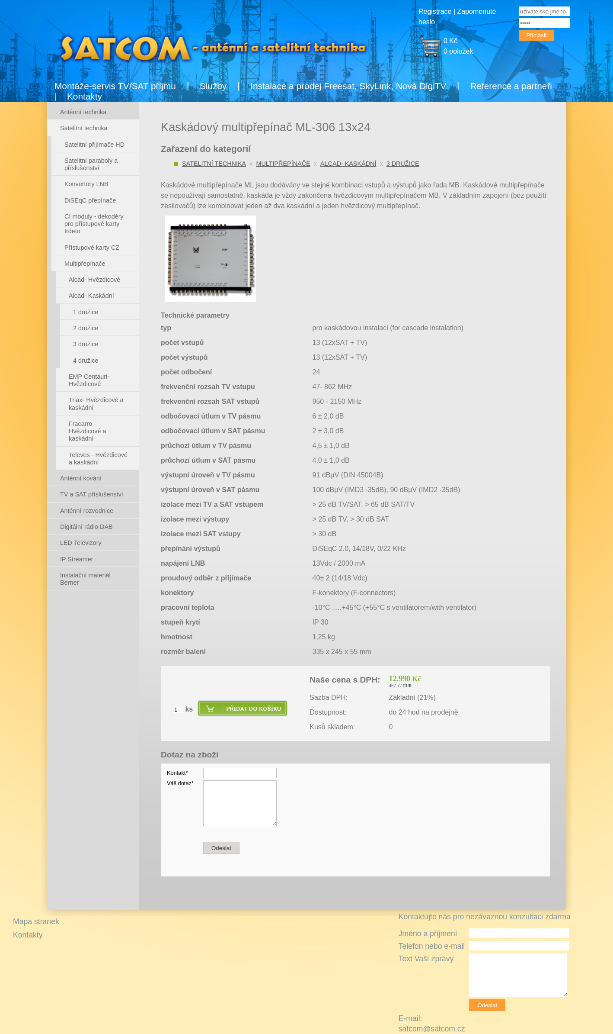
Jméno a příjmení (428, 933)
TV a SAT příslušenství (91, 494)
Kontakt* (177, 773)
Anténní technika (83, 112)
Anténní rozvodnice (86, 510)
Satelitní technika (214, 163)
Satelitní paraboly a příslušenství (91, 164)
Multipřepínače (283, 163)
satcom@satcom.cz (432, 1028)
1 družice (85, 312)
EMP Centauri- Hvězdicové (89, 380)
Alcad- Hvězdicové (94, 279)
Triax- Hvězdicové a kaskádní (96, 403)
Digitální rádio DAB (86, 526)
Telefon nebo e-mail (432, 946)
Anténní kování (81, 478)
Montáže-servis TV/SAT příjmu (115, 86)
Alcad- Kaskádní (348, 163)
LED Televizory (81, 542)
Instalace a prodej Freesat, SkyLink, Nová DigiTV (348, 86)
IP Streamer (76, 559)
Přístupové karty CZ (91, 247)
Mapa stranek (36, 921)
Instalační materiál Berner (85, 579)
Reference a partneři (511, 86)
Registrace (434, 11)
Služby (213, 86)
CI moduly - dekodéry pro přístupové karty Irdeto (94, 224)
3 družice (402, 163)
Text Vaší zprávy (426, 958)
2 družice (85, 328)
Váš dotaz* (180, 783)
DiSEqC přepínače (90, 200)
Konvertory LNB (86, 183)
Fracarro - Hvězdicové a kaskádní (87, 431)
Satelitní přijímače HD (94, 144)
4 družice (85, 360)
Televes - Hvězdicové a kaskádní (98, 458)
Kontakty (84, 96)
